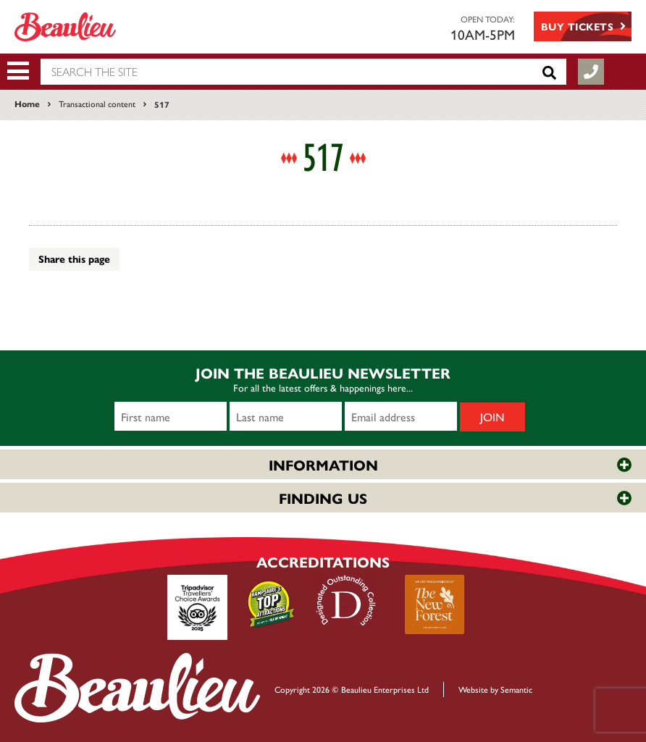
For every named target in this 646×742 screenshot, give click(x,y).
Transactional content (97, 103)
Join (492, 416)
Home (27, 103)
